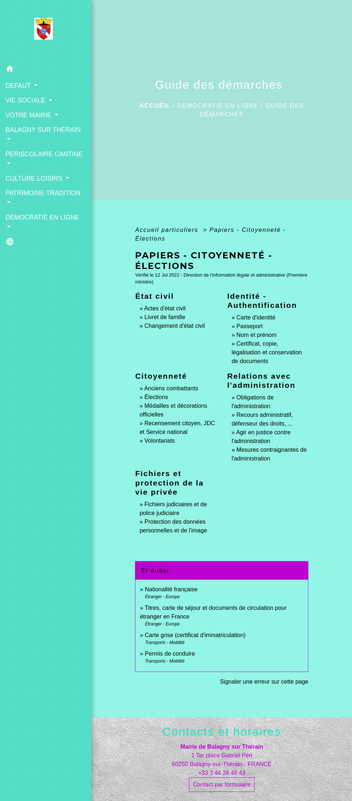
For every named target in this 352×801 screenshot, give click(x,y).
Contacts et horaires (221, 731)
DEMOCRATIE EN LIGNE (217, 105)
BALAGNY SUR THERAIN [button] (43, 129)
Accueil (154, 105)
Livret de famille (165, 317)
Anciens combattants (171, 388)
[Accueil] (45, 31)
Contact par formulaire (221, 784)
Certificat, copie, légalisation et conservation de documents (267, 352)
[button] (45, 70)
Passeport (250, 326)
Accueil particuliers (168, 230)
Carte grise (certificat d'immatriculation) (195, 635)
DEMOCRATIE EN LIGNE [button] (42, 217)
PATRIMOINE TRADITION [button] (42, 193)
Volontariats (160, 441)
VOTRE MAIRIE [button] (29, 115)
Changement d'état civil (175, 326)
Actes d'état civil (165, 308)
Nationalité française (171, 589)
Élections (156, 397)
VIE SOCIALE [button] (26, 100)
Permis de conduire (170, 654)
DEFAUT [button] (18, 85)
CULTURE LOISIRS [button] (34, 178)
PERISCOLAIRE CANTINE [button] (44, 154)
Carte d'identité (256, 317)
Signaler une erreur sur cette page (264, 682)
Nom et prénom (257, 335)
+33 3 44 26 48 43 (221, 773)
